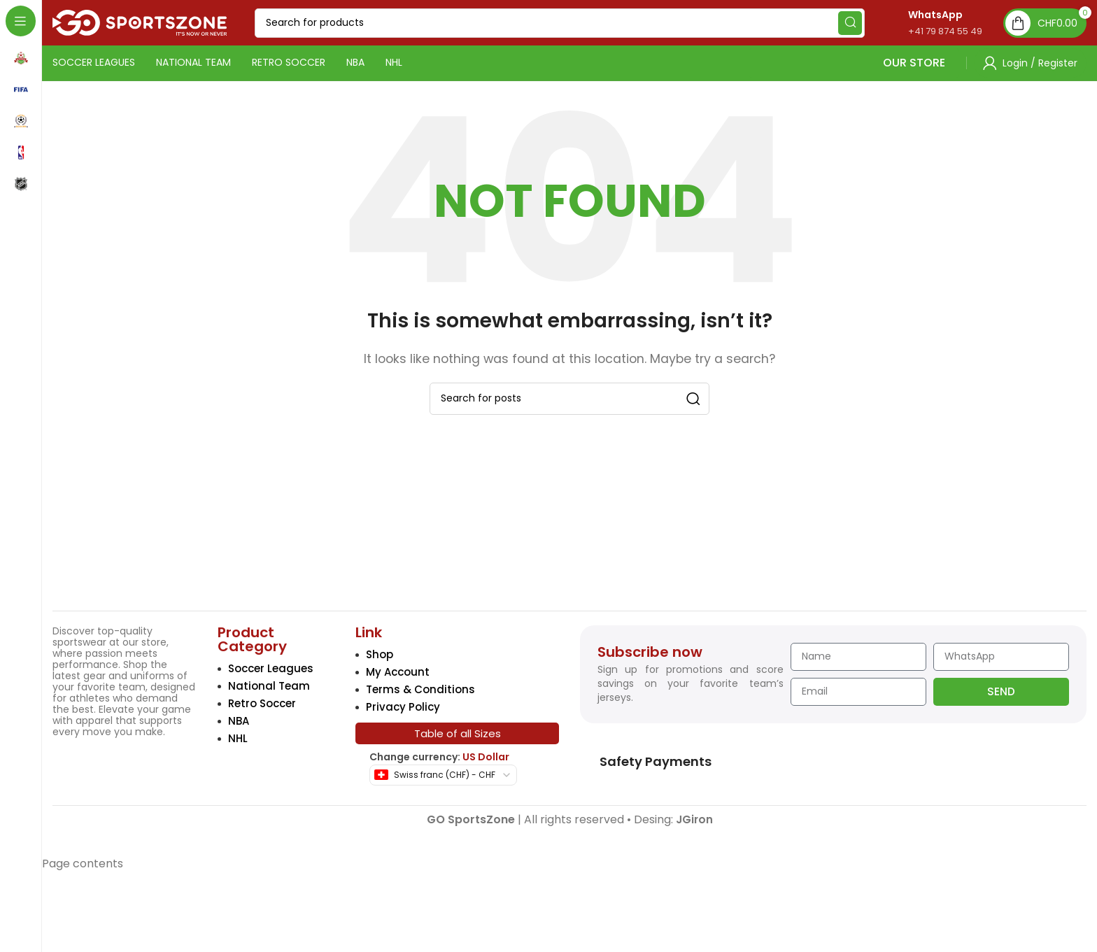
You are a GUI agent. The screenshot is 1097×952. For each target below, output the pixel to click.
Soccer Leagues (270, 668)
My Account (398, 672)
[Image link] (108, 587)
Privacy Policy (403, 706)
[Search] (560, 23)
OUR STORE (854, 63)
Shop (379, 654)
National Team (269, 686)
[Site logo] (139, 22)
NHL (238, 738)
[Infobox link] (930, 23)
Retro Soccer (262, 703)
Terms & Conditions (420, 689)
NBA (238, 720)
